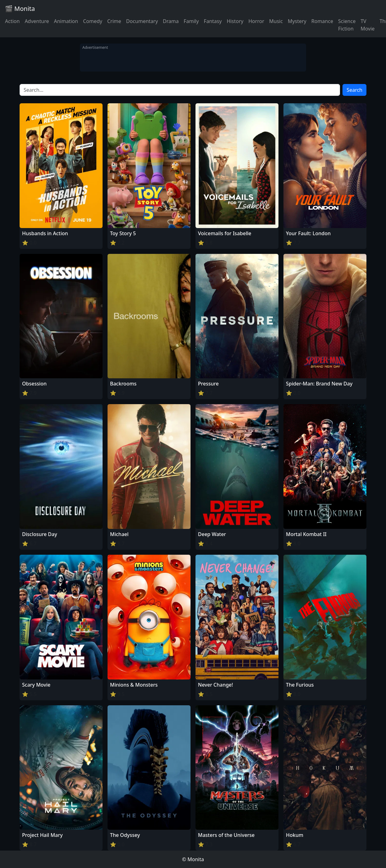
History (235, 21)
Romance (322, 21)
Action (12, 21)
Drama (171, 21)
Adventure (37, 21)
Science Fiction (347, 25)
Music (276, 21)
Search (354, 89)
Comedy (92, 21)
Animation (66, 21)
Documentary (142, 21)
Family (191, 21)
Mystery (297, 21)
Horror (256, 21)
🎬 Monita (20, 8)
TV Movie (368, 25)
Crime (114, 21)
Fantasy (213, 21)
